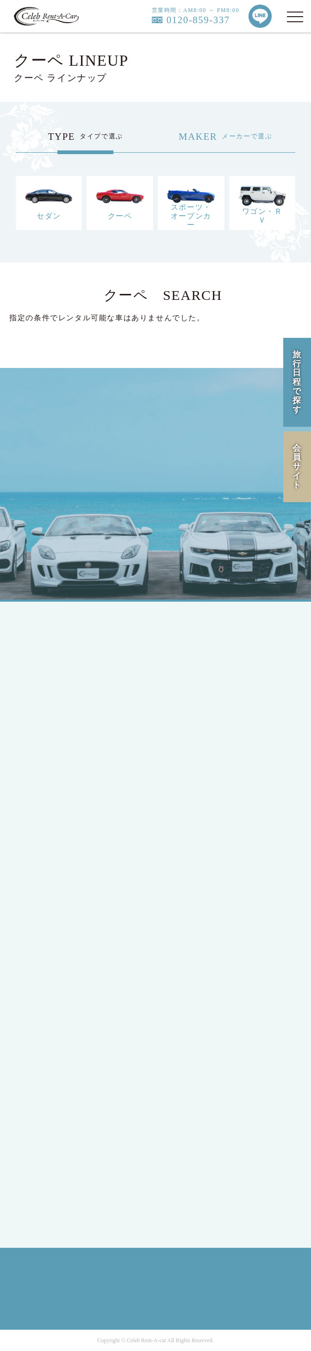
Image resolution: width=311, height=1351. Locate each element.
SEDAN (49, 786)
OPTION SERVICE (68, 1030)
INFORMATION (63, 1046)
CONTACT (54, 1080)
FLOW (47, 1013)
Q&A (45, 1063)
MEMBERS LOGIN (68, 747)
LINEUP (50, 963)
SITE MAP (54, 1190)
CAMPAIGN (56, 996)
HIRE (46, 980)
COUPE (49, 802)
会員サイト (297, 466)
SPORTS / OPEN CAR (73, 819)
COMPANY (55, 1118)
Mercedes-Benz (62, 874)
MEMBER (53, 730)
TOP (44, 636)
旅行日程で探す (297, 382)
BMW (46, 907)
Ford (44, 891)
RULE (46, 1173)
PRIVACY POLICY (68, 1157)
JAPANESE (55, 675)
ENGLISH (53, 692)
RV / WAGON (59, 836)
